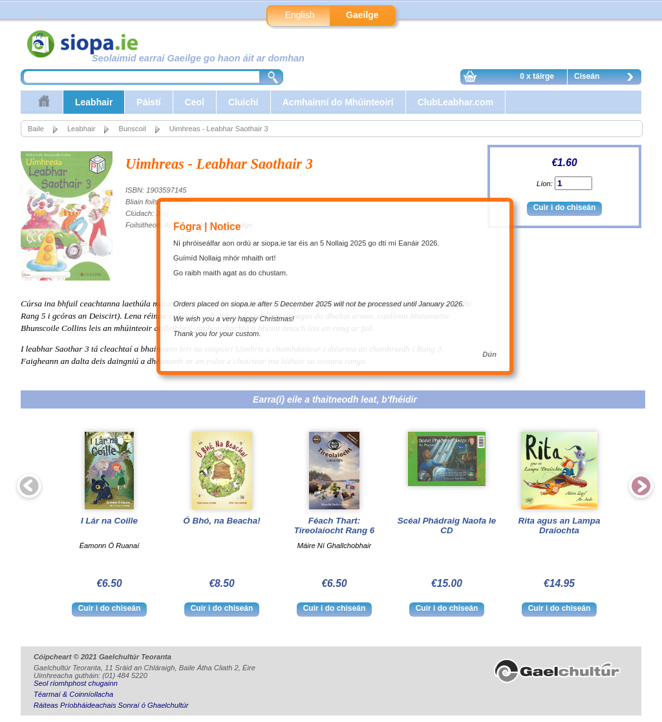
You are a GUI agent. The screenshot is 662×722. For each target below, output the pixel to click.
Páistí (148, 102)
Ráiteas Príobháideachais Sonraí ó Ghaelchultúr (111, 705)
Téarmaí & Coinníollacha (73, 694)
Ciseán (607, 78)
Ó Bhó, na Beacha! (221, 521)
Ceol (194, 102)
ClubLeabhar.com (455, 102)
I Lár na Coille (109, 521)
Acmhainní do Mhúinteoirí (338, 102)
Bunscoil (131, 129)
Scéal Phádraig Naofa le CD (447, 525)
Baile (36, 129)
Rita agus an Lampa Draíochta (559, 525)
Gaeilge (362, 15)
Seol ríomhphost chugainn (76, 683)
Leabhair (93, 102)
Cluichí (243, 102)
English (300, 15)
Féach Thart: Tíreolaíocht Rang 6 (334, 525)
